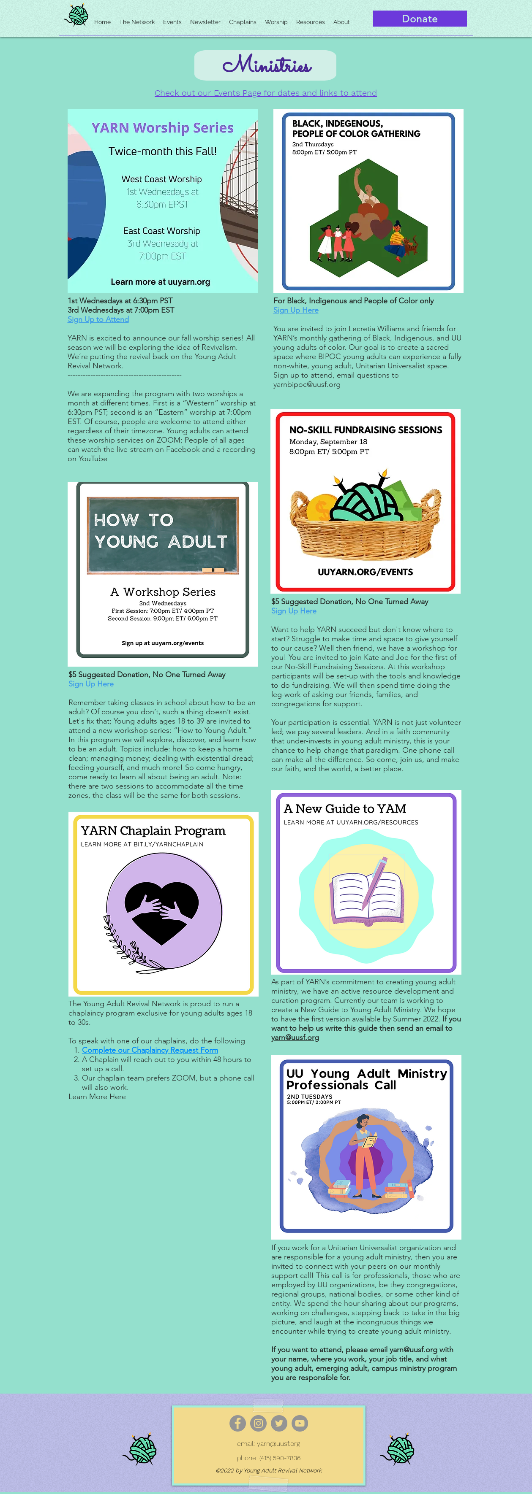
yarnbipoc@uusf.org (307, 384)
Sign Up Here (91, 684)
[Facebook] (237, 1423)
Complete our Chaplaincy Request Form (150, 1050)
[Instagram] (258, 1423)
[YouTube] (300, 1423)
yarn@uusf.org (295, 1037)
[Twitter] (279, 1423)
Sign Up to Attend (98, 319)
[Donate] (420, 19)
